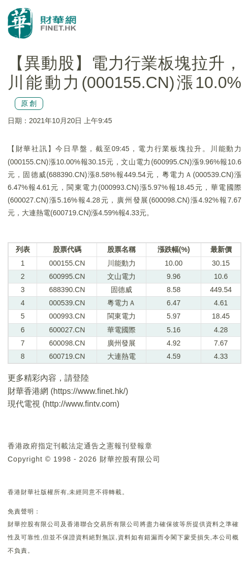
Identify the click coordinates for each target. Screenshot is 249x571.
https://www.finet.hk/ (89, 391)
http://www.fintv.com (81, 403)
